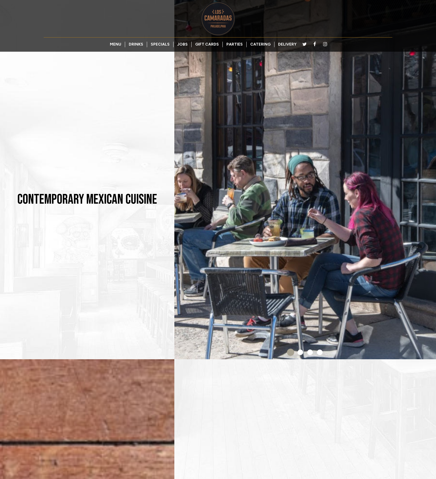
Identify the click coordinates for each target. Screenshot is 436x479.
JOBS (182, 44)
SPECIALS (160, 44)
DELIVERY (287, 44)
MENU (115, 44)
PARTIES (234, 44)
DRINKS (136, 44)
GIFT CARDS (207, 44)
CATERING (260, 44)
